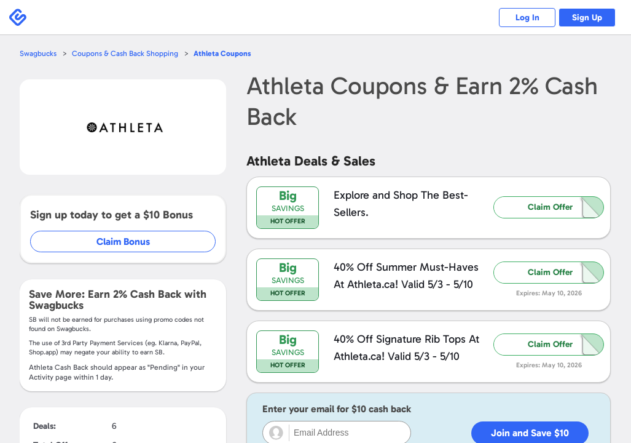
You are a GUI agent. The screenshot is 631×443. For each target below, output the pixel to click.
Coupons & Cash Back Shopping (127, 53)
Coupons (227, 53)
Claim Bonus (124, 241)
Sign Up (585, 17)
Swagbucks (39, 53)
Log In (521, 17)
